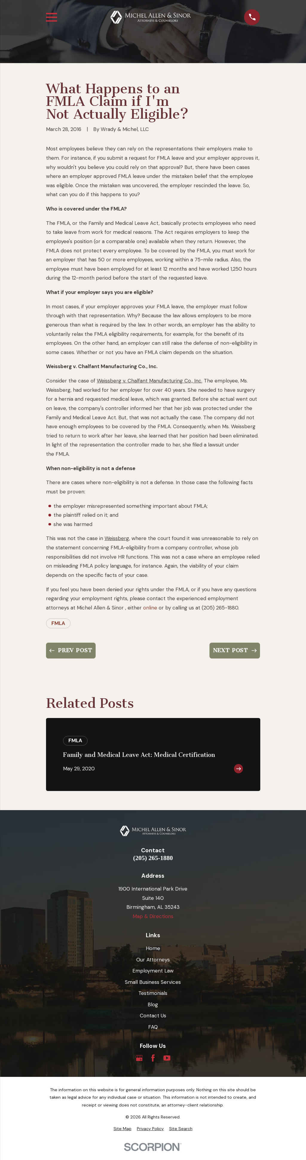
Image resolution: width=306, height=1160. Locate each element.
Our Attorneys (153, 959)
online (150, 607)
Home (153, 948)
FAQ (153, 1027)
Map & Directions (153, 916)
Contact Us (153, 1015)
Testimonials (152, 993)
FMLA (58, 623)
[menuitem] (122, 1129)
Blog (153, 1004)
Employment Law (153, 970)
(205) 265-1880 (153, 858)
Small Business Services (153, 982)
